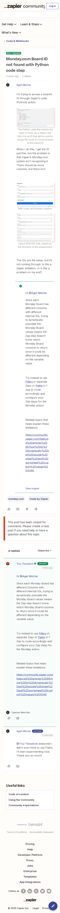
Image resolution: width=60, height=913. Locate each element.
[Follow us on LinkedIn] (29, 891)
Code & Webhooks (17, 40)
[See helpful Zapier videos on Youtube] (49, 891)
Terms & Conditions (17, 832)
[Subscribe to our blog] (36, 891)
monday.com (16, 498)
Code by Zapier (39, 498)
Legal (36, 908)
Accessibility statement (41, 832)
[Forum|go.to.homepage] (23, 6)
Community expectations (24, 805)
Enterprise (30, 871)
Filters (29, 381)
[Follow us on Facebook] (23, 891)
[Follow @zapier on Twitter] (42, 891)
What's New (12, 32)
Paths (39, 385)
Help (30, 849)
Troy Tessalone (24, 563)
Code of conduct (19, 794)
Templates (30, 876)
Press (30, 860)
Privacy (46, 908)
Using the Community (21, 799)
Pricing (30, 844)
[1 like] (18, 712)
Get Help (9, 24)
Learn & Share (31, 24)
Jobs (30, 865)
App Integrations (30, 882)
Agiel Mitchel (23, 84)
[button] (52, 6)
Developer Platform (30, 854)
